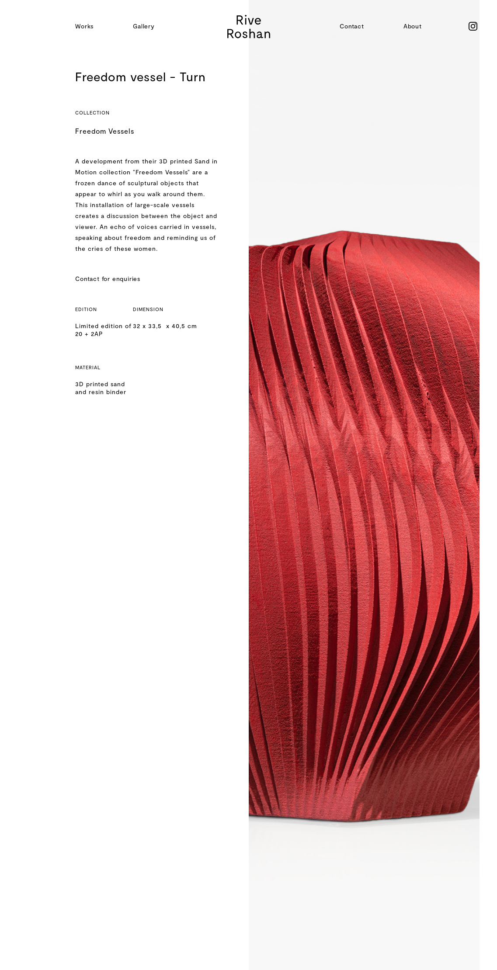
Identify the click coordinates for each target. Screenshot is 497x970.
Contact (352, 26)
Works (84, 26)
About (412, 26)
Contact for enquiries (107, 278)
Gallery (144, 26)
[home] (249, 26)
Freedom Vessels (104, 131)
